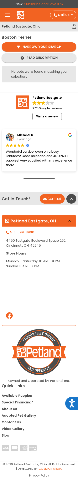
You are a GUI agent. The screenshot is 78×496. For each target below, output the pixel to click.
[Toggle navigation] (7, 15)
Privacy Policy (39, 475)
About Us (9, 409)
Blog (5, 435)
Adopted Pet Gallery (19, 415)
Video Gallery (13, 428)
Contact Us (11, 422)
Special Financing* (17, 402)
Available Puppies (17, 395)
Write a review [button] (47, 116)
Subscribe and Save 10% (43, 4)
